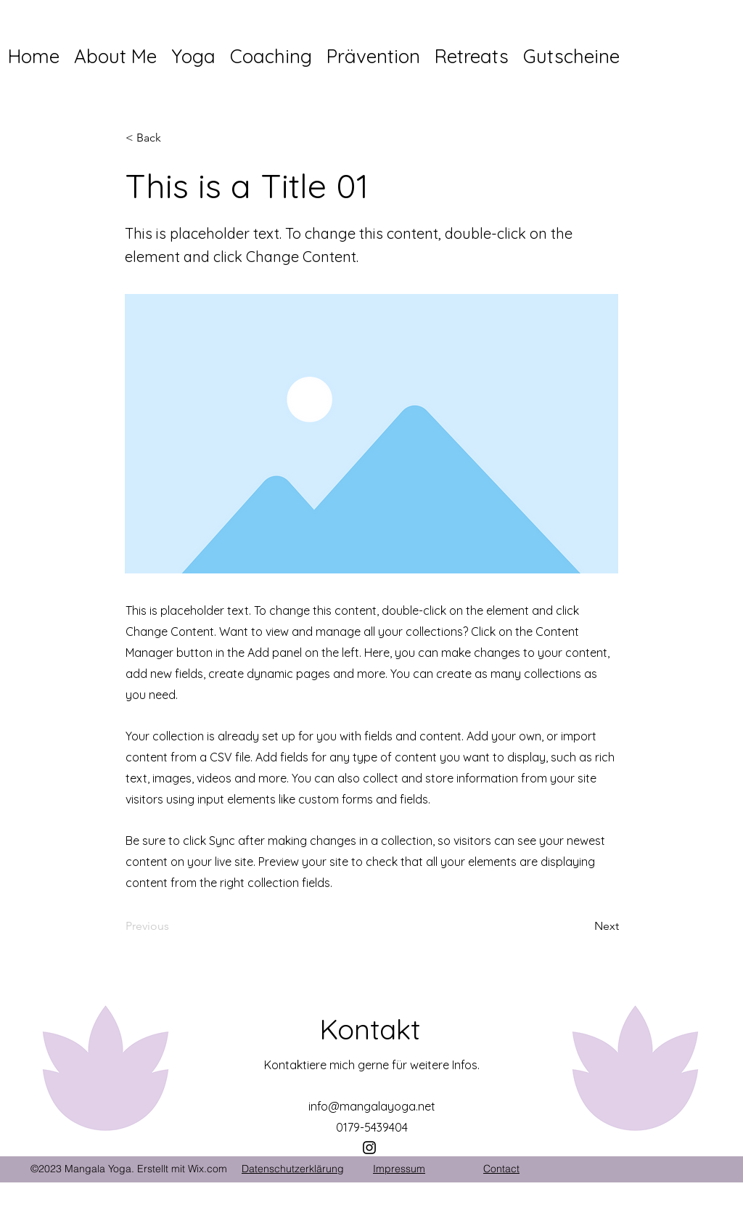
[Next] (582, 926)
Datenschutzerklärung (293, 1168)
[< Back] (173, 137)
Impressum (399, 1168)
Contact (501, 1168)
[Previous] (173, 926)
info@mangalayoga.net (371, 1106)
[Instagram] (369, 1147)
